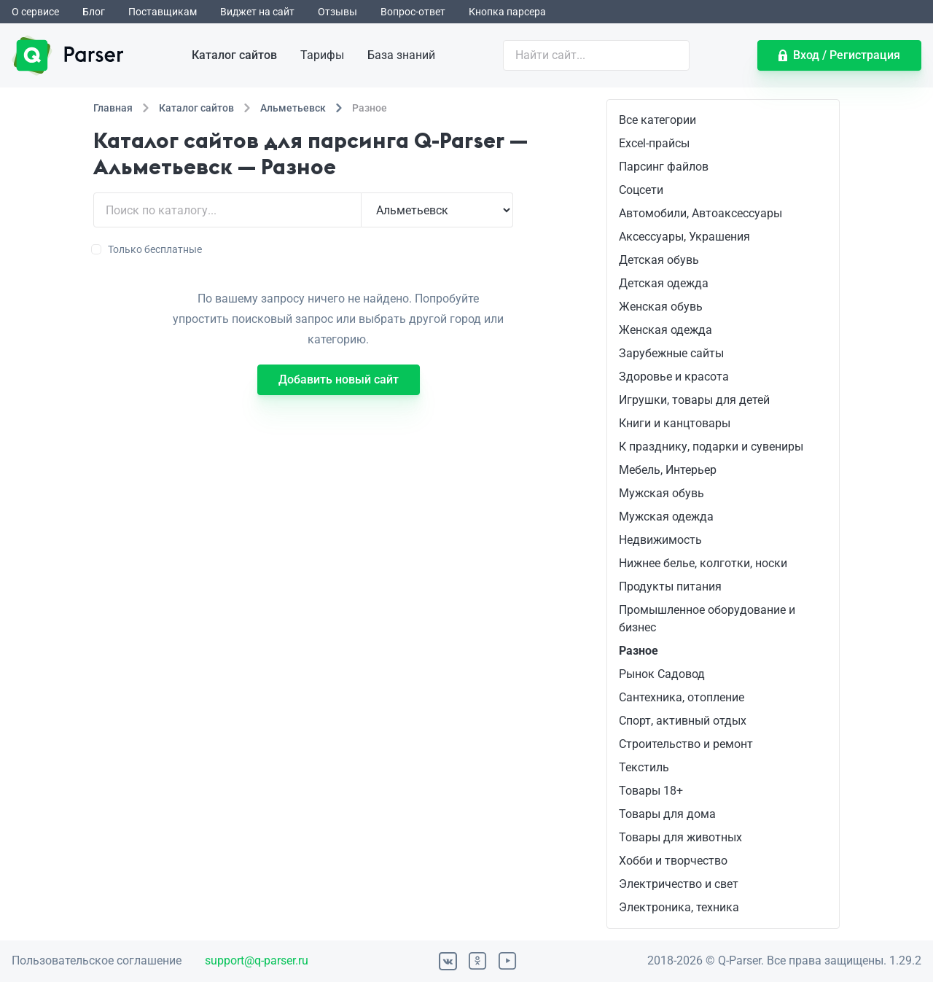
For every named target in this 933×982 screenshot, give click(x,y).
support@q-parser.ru (256, 960)
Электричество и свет (678, 884)
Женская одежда (665, 330)
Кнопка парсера (507, 11)
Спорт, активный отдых (682, 721)
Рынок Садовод (662, 674)
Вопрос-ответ (412, 11)
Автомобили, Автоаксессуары (700, 213)
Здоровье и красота (674, 376)
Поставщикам (162, 11)
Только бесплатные (147, 249)
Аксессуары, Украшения (684, 236)
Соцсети (641, 190)
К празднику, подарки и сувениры (711, 446)
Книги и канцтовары (674, 423)
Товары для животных (680, 837)
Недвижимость (660, 540)
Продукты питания (670, 586)
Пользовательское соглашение (96, 960)
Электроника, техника (679, 907)
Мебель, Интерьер (668, 470)
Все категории (657, 120)
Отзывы (337, 11)
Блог (93, 11)
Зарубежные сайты (671, 353)
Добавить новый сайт (338, 379)
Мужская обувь (661, 493)
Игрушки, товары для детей (694, 400)
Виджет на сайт (257, 11)
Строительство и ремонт (686, 744)
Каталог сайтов (234, 55)
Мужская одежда (666, 516)
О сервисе (35, 11)
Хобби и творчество (673, 861)
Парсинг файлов (663, 167)
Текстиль (644, 767)
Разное (638, 651)
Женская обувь (661, 306)
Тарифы (322, 55)
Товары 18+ (651, 791)
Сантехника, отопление (681, 697)
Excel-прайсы (654, 143)
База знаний (401, 55)
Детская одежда (663, 283)
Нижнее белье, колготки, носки (703, 563)
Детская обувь (659, 260)
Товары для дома (667, 814)
